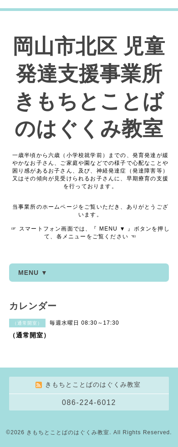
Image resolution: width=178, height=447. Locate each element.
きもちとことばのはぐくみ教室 (67, 432)
